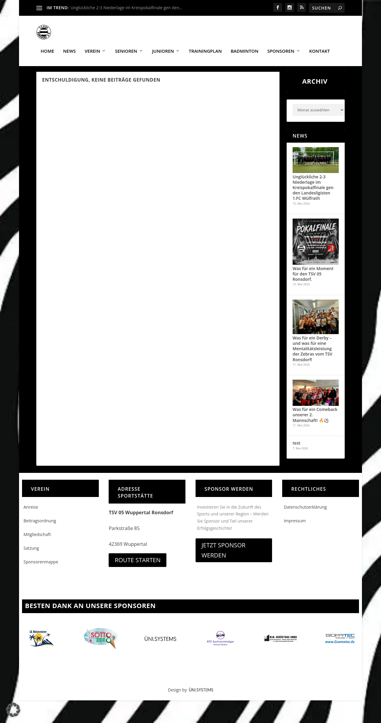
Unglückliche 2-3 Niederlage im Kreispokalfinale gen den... (127, 7)
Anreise (31, 512)
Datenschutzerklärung (305, 512)
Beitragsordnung (40, 525)
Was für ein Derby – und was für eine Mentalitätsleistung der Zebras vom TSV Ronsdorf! (312, 353)
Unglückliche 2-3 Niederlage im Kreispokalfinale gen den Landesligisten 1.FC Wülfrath (313, 192)
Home (47, 48)
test (296, 448)
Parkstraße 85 (124, 533)
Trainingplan (205, 48)
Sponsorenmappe (41, 567)
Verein (92, 48)
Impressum (295, 525)
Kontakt (319, 48)
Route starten (137, 565)
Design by (190, 695)
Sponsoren (280, 48)
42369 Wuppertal (128, 549)
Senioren (126, 48)
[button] (13, 710)
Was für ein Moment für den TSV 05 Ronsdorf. (313, 278)
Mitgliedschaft (37, 539)
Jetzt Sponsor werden (224, 555)
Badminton (244, 48)
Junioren (163, 48)
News (69, 48)
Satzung (31, 553)
